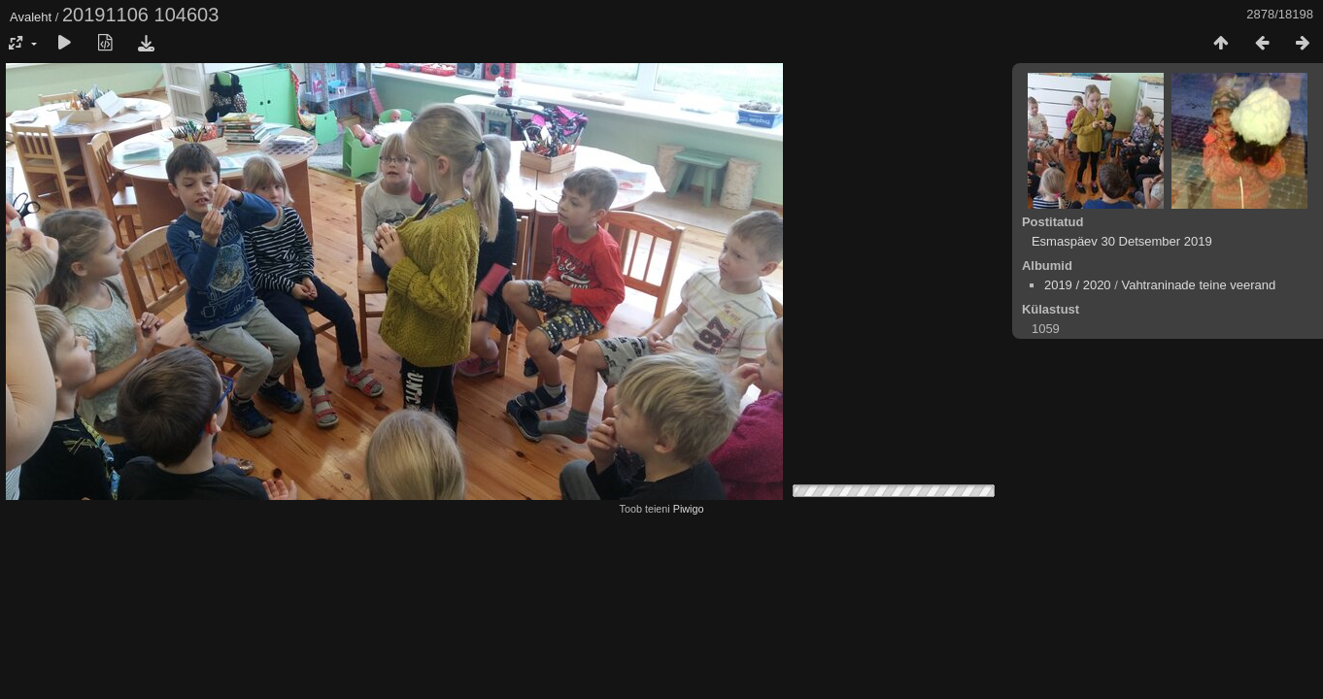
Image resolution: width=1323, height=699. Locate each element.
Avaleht (30, 17)
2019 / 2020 (1077, 285)
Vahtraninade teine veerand (1198, 285)
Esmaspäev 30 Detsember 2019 (1122, 241)
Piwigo (688, 509)
